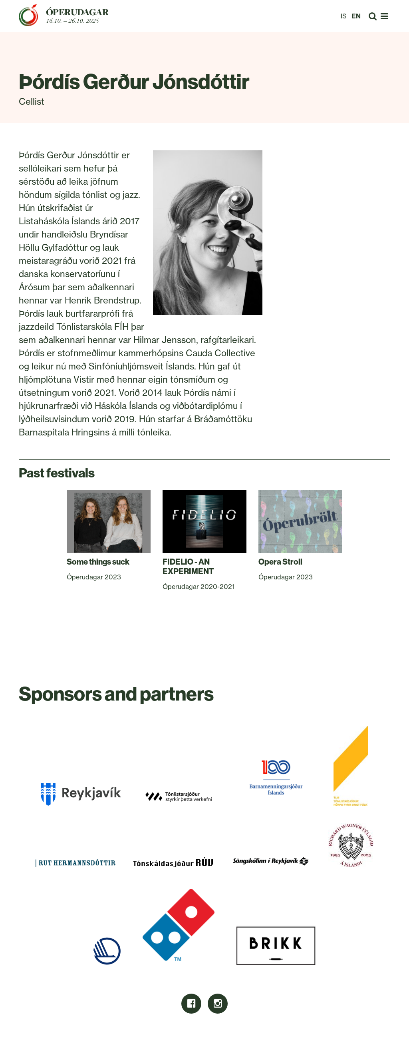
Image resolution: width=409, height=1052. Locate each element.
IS (344, 16)
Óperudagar (77, 12)
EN (356, 16)
